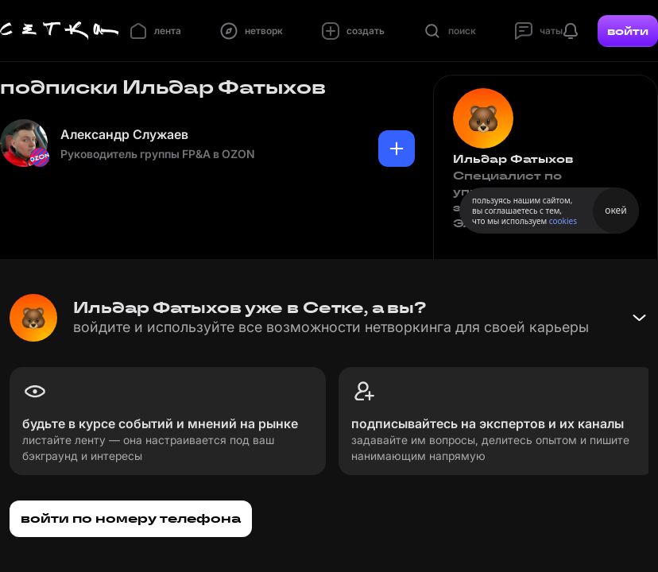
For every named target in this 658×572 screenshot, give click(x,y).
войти (627, 31)
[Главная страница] (59, 31)
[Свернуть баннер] (638, 317)
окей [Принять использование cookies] (615, 210)
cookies (563, 220)
